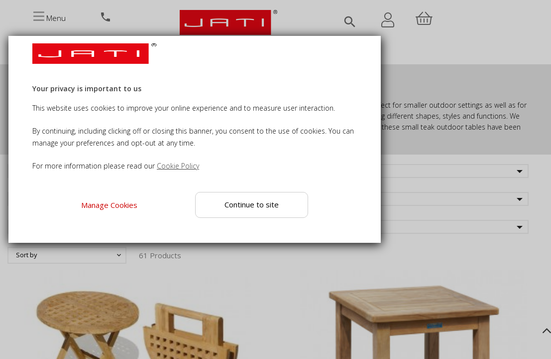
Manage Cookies (109, 205)
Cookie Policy (178, 166)
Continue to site (251, 204)
